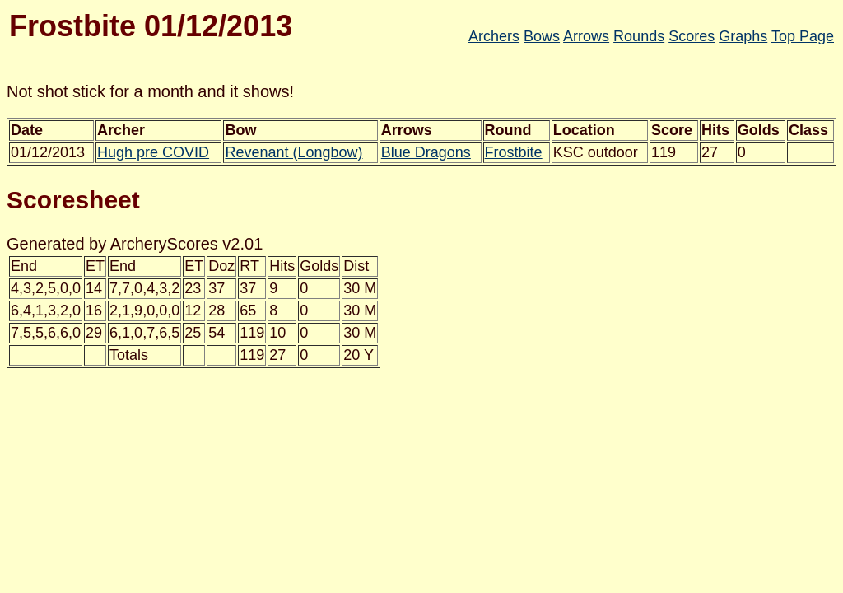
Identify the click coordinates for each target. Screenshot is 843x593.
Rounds (638, 36)
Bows (542, 36)
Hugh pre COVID (153, 152)
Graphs (743, 36)
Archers (493, 36)
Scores (691, 36)
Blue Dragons (426, 152)
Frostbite (514, 152)
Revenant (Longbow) (293, 152)
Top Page (802, 36)
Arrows (586, 36)
